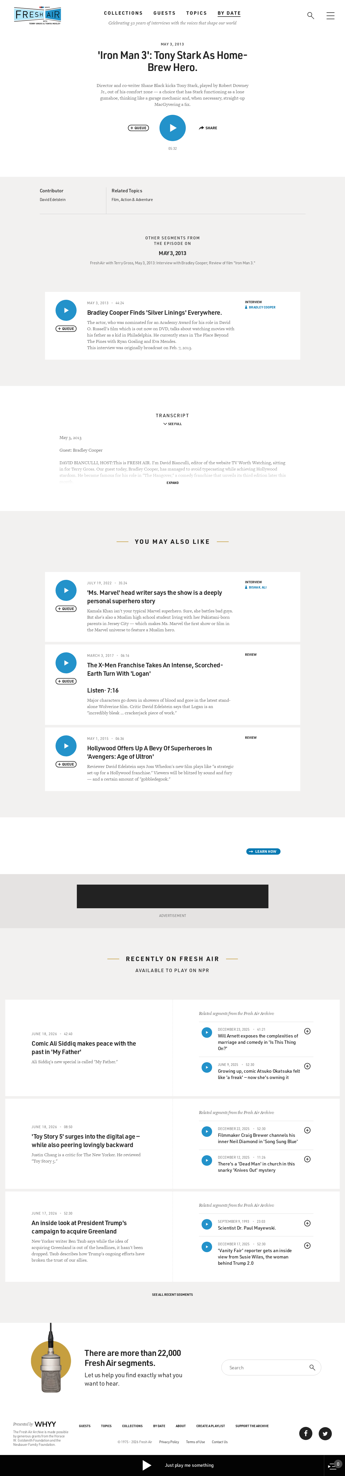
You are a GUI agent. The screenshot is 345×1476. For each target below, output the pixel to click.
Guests (164, 13)
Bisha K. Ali (258, 587)
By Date (229, 13)
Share (208, 127)
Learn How (265, 851)
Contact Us (219, 1441)
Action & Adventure (137, 199)
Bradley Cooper (262, 307)
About (181, 1426)
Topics (196, 13)
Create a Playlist (210, 1426)
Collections (123, 13)
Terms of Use (195, 1441)
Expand (173, 483)
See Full (175, 424)
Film (115, 199)
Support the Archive (252, 1426)
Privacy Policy (169, 1441)
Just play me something (178, 1465)
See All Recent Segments (172, 1294)
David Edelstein (53, 199)
